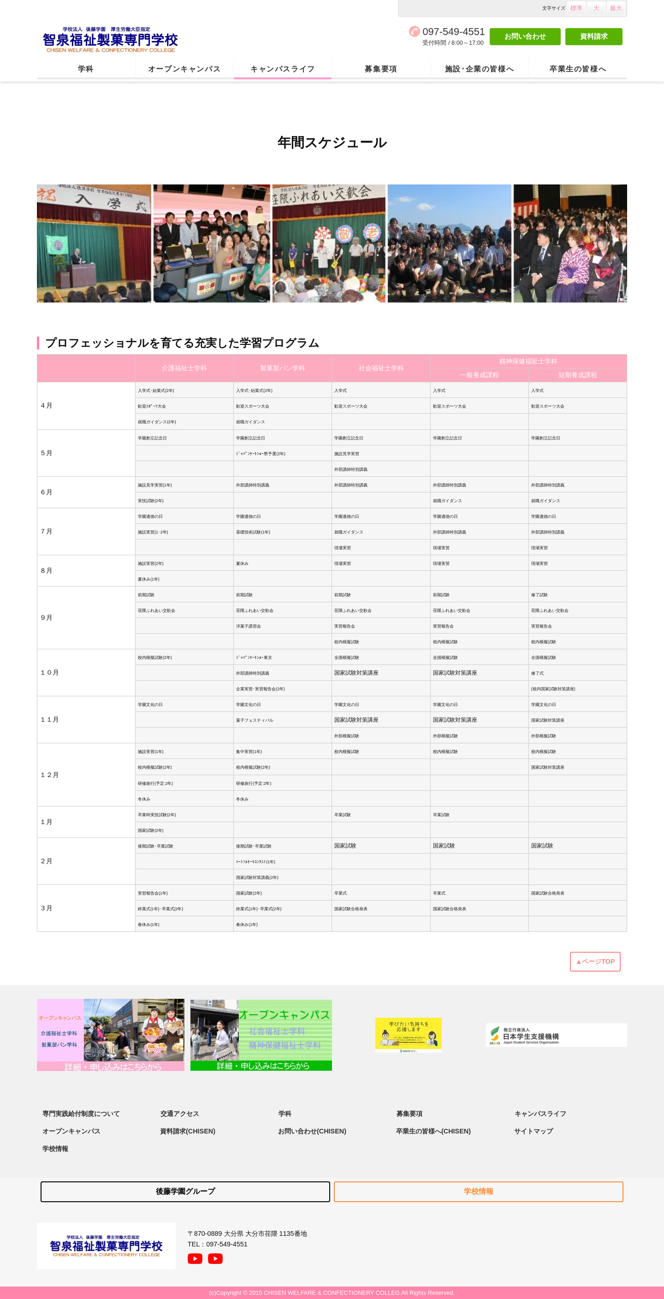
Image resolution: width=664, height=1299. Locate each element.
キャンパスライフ (282, 69)
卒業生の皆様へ (578, 69)
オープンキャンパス (184, 69)
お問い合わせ (525, 36)
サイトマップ (533, 1131)
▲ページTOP (595, 961)
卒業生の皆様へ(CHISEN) (433, 1131)
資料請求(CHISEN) (187, 1131)
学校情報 (55, 1148)
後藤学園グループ (185, 1191)
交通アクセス (179, 1113)
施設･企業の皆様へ (479, 69)
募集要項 (381, 69)
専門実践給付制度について (81, 1113)
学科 (86, 69)
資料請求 (594, 36)
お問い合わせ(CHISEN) (312, 1131)
